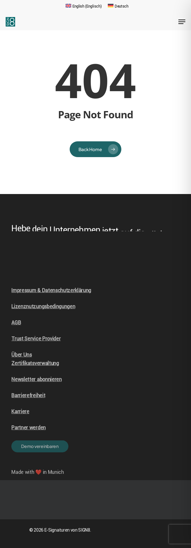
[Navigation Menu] (181, 22)
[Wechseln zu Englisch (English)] (83, 6)
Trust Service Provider (36, 348)
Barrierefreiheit (28, 405)
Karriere (20, 421)
